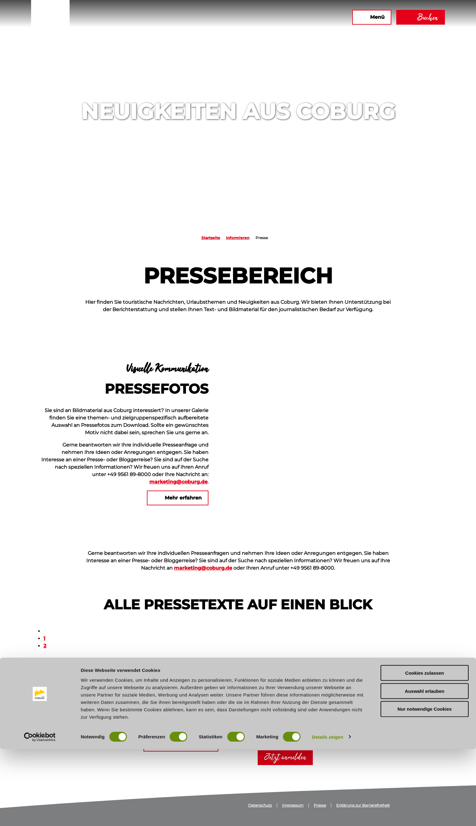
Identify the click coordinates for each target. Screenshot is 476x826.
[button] (280, 17)
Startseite (210, 237)
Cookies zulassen (424, 749)
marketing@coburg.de (178, 482)
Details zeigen (327, 813)
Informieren (237, 237)
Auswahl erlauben (424, 768)
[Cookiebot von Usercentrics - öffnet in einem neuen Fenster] (40, 814)
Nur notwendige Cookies (424, 786)
